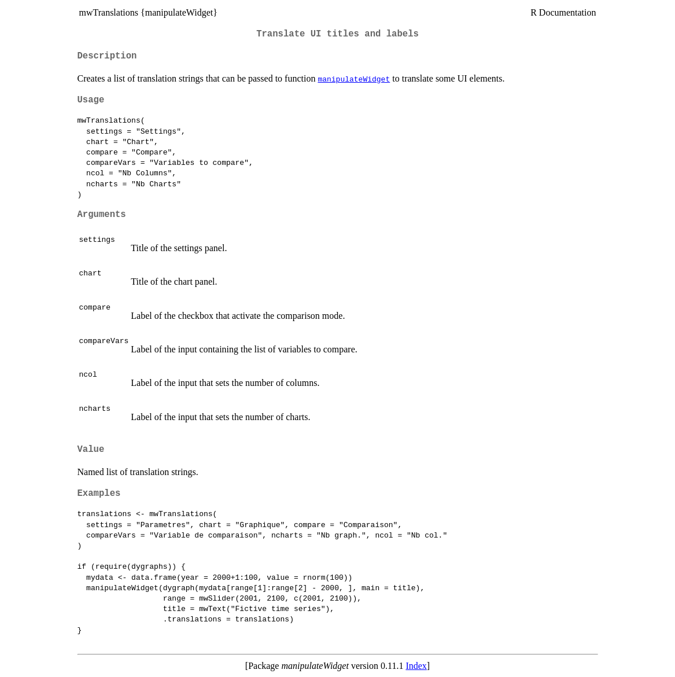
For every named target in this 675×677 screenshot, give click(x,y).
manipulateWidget (354, 78)
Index (415, 666)
